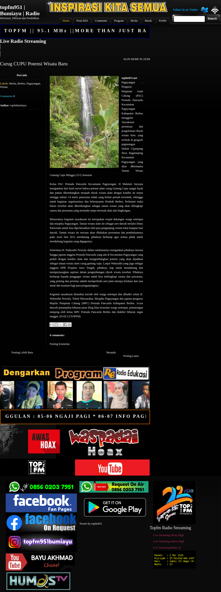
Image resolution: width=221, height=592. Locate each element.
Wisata (4, 87)
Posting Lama (131, 356)
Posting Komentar (60, 344)
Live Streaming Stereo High (168, 541)
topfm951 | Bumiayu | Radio (20, 10)
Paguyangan (33, 83)
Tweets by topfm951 (90, 523)
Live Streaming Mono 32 (167, 547)
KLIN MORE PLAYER (137, 59)
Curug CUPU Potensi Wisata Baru (34, 63)
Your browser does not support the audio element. (75, 50)
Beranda (111, 352)
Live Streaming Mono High (168, 535)
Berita (12, 83)
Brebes (21, 83)
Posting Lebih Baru (22, 352)
